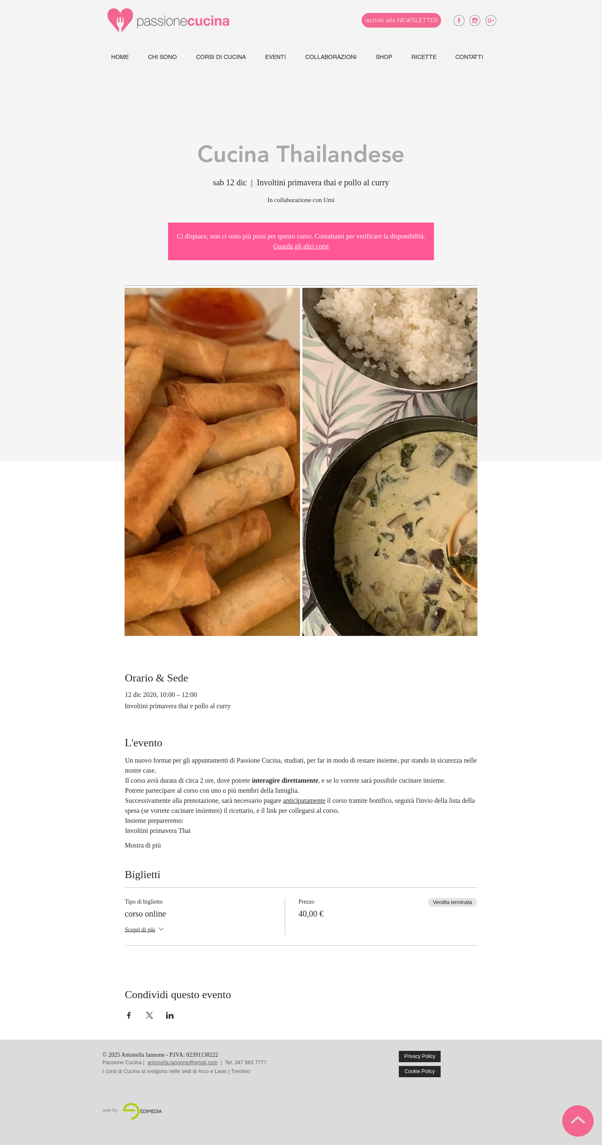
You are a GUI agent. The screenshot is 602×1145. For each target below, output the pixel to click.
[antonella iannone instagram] (474, 20)
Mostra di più (143, 845)
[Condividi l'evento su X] (149, 1015)
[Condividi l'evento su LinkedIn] (170, 1015)
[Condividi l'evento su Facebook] (129, 1015)
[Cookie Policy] (420, 1071)
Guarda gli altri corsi (301, 246)
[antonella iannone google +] (490, 20)
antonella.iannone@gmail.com (183, 1063)
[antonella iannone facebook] (459, 20)
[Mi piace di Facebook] (481, 1062)
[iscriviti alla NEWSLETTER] (401, 20)
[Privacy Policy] (420, 1056)
